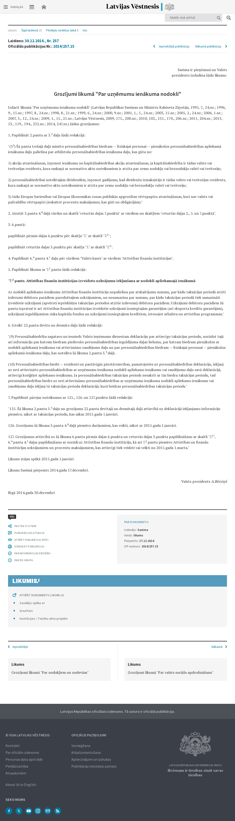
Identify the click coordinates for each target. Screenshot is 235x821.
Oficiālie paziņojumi (88, 735)
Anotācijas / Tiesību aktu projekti (44, 618)
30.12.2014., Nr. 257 (42, 40)
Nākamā (217, 647)
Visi (85, 30)
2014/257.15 (63, 46)
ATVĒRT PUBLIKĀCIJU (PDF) (31, 539)
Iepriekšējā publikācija (174, 46)
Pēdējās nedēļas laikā (61, 30)
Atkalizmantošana (86, 752)
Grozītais (26, 611)
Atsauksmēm (16, 773)
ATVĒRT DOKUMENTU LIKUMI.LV (42, 595)
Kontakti (13, 745)
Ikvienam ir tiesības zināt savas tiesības (195, 772)
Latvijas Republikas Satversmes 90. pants (195, 765)
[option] (59, 669)
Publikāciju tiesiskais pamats (94, 766)
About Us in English (21, 784)
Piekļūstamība (17, 766)
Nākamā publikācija (208, 46)
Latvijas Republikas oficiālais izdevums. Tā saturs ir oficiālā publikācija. (117, 711)
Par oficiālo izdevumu (22, 752)
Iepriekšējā (20, 647)
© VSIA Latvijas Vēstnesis (28, 735)
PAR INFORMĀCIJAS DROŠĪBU (32, 553)
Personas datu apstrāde (24, 759)
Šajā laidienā (29, 30)
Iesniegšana (80, 745)
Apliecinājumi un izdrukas (91, 759)
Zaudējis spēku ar (32, 603)
